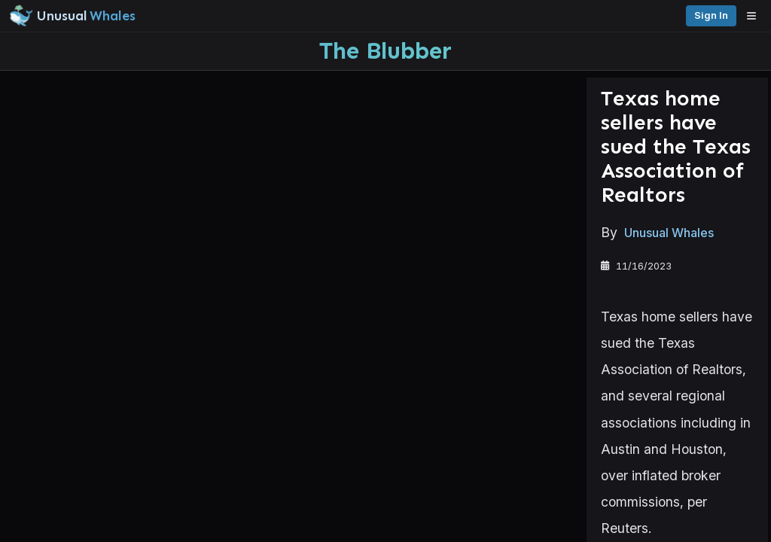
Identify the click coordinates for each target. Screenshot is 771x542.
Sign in (740, 15)
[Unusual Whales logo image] (217, 16)
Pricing (686, 15)
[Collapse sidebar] (18, 18)
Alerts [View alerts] (75, 469)
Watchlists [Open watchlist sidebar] (75, 498)
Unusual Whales (255, 234)
